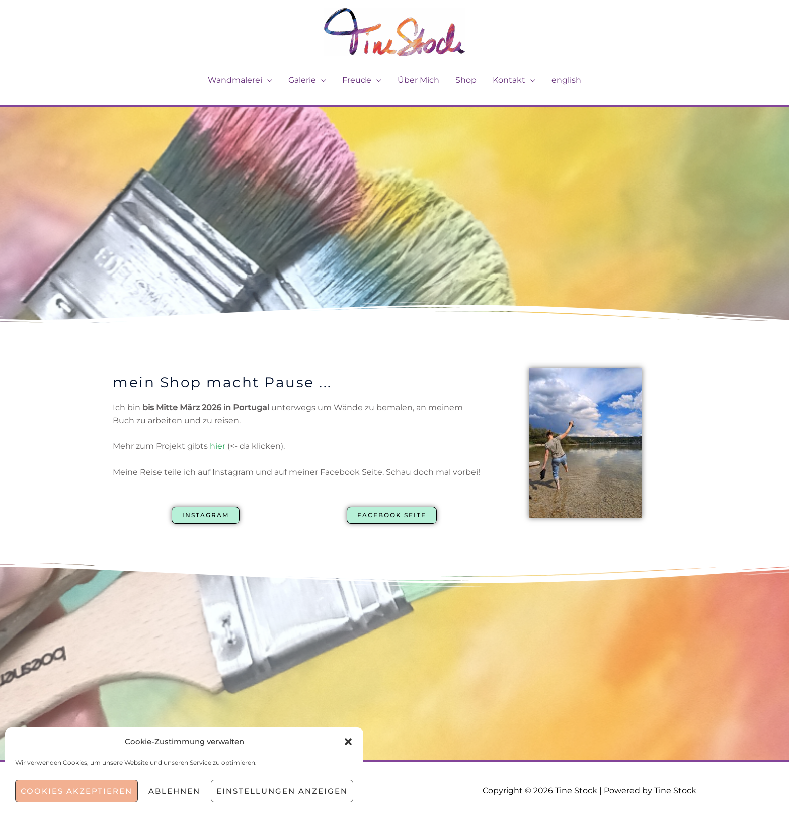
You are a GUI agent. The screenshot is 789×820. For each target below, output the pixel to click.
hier (217, 446)
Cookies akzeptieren (76, 791)
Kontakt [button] (509, 80)
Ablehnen (174, 791)
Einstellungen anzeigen (282, 791)
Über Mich (418, 80)
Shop (466, 80)
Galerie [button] (302, 80)
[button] (348, 742)
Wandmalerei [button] (235, 80)
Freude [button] (356, 80)
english (566, 80)
